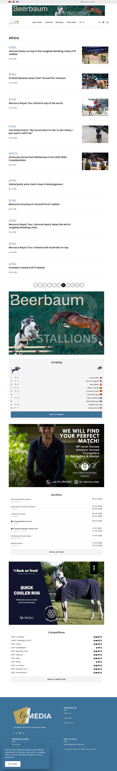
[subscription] (103, 22)
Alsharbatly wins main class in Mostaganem (36, 184)
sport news (37, 22)
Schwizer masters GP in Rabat (27, 268)
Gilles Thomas (93, 388)
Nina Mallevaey (92, 402)
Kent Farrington (92, 381)
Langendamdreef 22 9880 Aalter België (80, 747)
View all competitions (56, 678)
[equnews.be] (10, 2)
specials (49, 22)
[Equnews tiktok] (23, 731)
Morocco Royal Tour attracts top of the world (36, 103)
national (12, 48)
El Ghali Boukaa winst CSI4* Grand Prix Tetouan (37, 78)
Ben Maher (94, 385)
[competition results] (101, 637)
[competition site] (95, 637)
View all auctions (56, 553)
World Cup (13, 154)
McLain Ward (93, 408)
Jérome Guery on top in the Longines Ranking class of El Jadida (42, 53)
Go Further (12, 764)
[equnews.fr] (17, 2)
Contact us (68, 721)
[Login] (99, 22)
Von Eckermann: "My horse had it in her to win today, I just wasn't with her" (41, 132)
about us (67, 711)
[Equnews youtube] (20, 731)
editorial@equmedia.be (74, 742)
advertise (68, 716)
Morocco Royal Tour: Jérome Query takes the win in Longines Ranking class (39, 226)
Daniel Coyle (94, 405)
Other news (71, 22)
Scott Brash (94, 378)
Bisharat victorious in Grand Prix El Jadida (34, 205)
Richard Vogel (93, 395)
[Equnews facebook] (14, 731)
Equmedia (16, 743)
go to (82, 22)
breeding (59, 22)
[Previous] (35, 286)
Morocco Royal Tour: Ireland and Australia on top (38, 248)
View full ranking (56, 415)
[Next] (82, 286)
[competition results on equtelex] (99, 637)
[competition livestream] (97, 637)
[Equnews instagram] (17, 731)
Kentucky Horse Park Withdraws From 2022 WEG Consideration (38, 159)
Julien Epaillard (93, 398)
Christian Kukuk (92, 392)
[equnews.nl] (13, 2)
